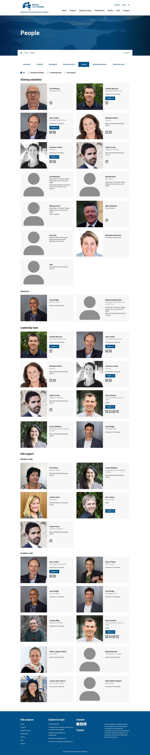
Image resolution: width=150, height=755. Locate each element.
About (64, 10)
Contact (117, 5)
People (83, 64)
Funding (39, 64)
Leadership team (56, 73)
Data (118, 10)
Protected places (54, 724)
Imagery (126, 10)
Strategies (53, 64)
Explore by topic (85, 10)
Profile (109, 98)
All (24, 73)
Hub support (71, 73)
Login (124, 5)
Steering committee (37, 73)
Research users (119, 64)
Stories (110, 10)
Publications (99, 10)
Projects (73, 10)
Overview (26, 64)
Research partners (100, 64)
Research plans (69, 64)
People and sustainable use (57, 738)
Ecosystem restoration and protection (61, 741)
